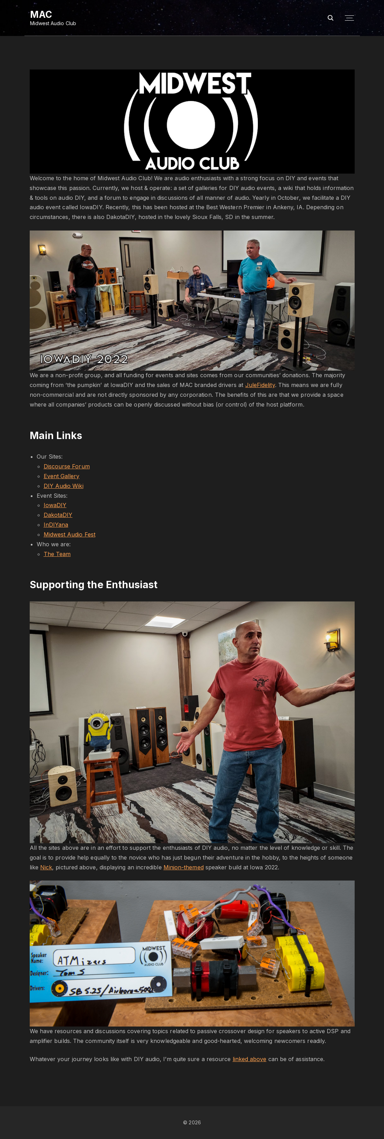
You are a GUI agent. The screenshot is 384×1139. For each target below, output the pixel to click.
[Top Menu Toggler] (349, 18)
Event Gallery (62, 476)
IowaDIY (55, 505)
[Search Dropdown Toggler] (330, 18)
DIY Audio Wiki (64, 485)
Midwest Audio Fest (69, 534)
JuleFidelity (260, 384)
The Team (57, 553)
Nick (46, 867)
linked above (250, 1059)
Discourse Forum (67, 466)
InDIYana (56, 524)
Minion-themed (184, 867)
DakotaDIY (58, 514)
